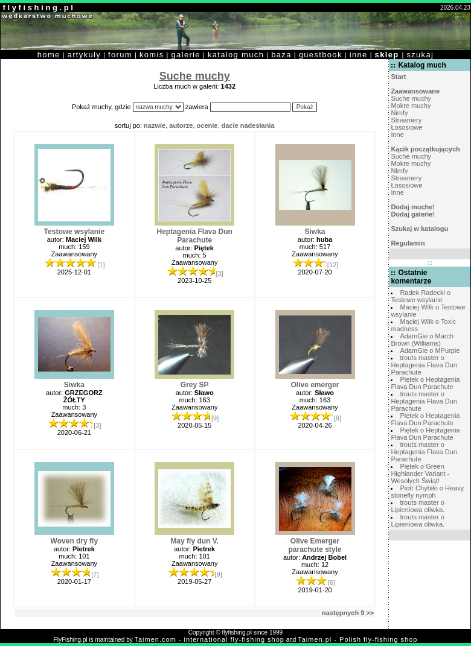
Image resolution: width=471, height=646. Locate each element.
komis (151, 54)
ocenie (207, 125)
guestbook (320, 54)
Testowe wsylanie (74, 231)
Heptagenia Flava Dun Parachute (194, 235)
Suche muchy (411, 98)
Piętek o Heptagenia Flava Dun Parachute (425, 383)
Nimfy (399, 112)
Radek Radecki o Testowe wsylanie (420, 296)
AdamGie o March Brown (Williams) (422, 339)
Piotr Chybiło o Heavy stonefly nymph (427, 491)
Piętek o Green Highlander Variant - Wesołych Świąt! (420, 473)
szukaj (420, 54)
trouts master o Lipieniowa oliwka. (417, 506)
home (48, 54)
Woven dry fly (74, 541)
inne (359, 54)
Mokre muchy (411, 105)
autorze (181, 125)
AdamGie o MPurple (430, 350)
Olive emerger (314, 385)
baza (281, 54)
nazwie (154, 125)
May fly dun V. (194, 541)
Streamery (406, 120)
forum (120, 54)
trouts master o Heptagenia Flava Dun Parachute (424, 365)
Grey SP (195, 385)
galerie (185, 54)
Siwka (315, 231)
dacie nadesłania (248, 125)
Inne (397, 134)
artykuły (84, 54)
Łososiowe (406, 127)
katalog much (236, 54)
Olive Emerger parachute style (314, 545)
